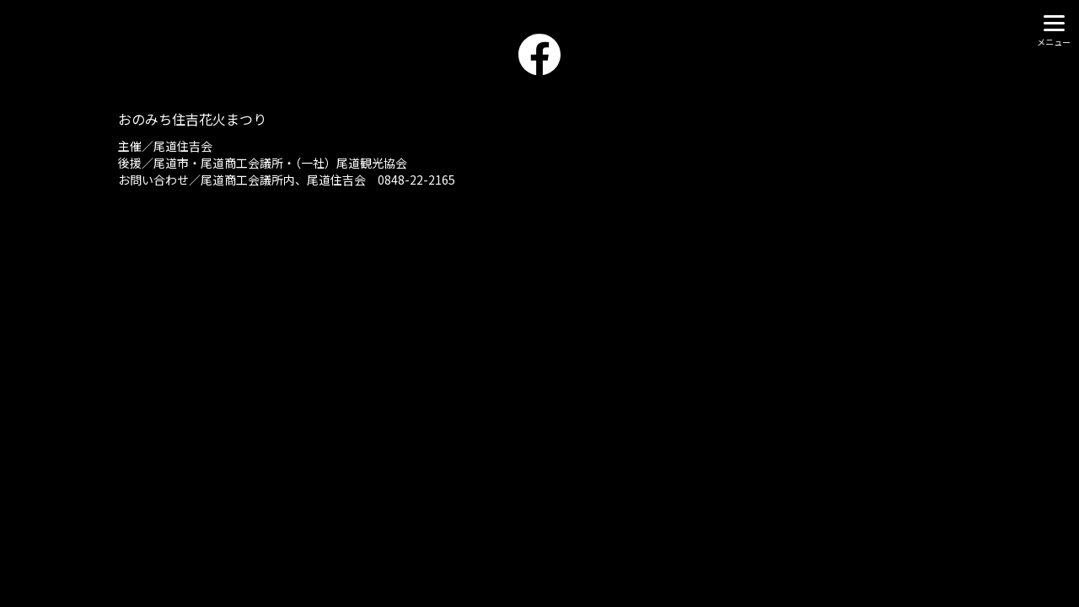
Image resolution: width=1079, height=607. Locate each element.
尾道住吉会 (182, 145)
